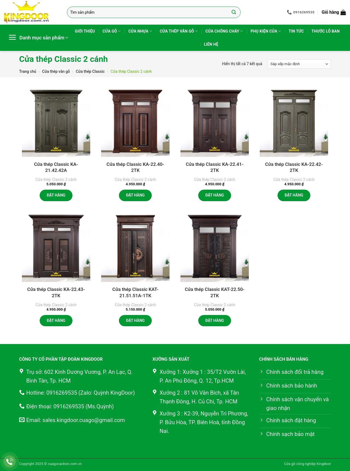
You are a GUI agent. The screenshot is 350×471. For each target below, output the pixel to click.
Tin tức (296, 31)
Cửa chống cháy (224, 31)
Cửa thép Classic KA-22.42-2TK (294, 167)
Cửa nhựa (140, 31)
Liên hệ (211, 44)
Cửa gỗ (112, 31)
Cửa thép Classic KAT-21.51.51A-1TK (135, 292)
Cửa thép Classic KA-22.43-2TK (56, 292)
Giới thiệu (85, 31)
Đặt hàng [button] (56, 195)
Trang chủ (27, 71)
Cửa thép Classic (90, 71)
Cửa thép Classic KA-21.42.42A (56, 167)
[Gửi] (234, 12)
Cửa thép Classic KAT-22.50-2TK (214, 292)
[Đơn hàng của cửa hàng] (299, 64)
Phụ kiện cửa (266, 31)
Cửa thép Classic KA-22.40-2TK (135, 167)
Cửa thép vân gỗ (179, 31)
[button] (334, 12)
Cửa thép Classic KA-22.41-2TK (215, 167)
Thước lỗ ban (325, 31)
